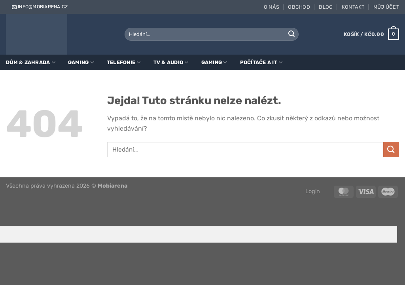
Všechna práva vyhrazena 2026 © (66, 185)
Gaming (81, 62)
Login (312, 191)
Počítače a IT (261, 62)
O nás (271, 7)
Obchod (299, 7)
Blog (326, 7)
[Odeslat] (291, 34)
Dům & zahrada (30, 62)
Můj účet (386, 7)
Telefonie (124, 62)
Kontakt (353, 7)
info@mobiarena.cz (39, 7)
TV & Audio (171, 62)
